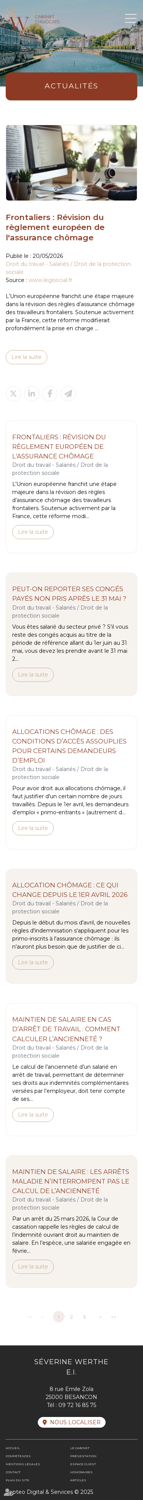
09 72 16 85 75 (77, 1405)
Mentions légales (23, 1464)
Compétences (18, 1456)
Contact (13, 1472)
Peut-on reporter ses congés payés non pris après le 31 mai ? (69, 593)
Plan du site (17, 1480)
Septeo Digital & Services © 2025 (49, 1492)
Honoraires (81, 1472)
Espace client (83, 1464)
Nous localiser (75, 1422)
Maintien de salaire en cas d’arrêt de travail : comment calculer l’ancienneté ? (66, 1029)
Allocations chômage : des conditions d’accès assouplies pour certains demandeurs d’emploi (69, 746)
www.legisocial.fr (50, 280)
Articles (78, 1480)
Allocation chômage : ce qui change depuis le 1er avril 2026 (70, 889)
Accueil (13, 1448)
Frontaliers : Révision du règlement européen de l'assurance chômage (59, 446)
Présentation (83, 1456)
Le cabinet (80, 1448)
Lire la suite (26, 357)
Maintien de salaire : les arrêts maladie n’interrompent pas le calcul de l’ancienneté (70, 1181)
